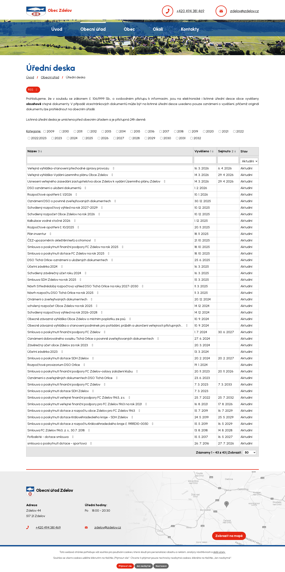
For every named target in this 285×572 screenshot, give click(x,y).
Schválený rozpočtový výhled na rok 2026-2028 (65, 312)
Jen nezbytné (144, 565)
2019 (195, 132)
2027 (120, 139)
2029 (151, 139)
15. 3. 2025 (202, 279)
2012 (93, 132)
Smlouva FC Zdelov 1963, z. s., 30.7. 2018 (59, 430)
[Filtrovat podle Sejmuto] (228, 160)
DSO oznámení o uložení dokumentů (57, 187)
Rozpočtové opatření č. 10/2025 (54, 227)
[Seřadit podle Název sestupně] (41, 152)
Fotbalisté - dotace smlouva (51, 436)
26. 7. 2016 (202, 443)
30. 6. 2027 (226, 331)
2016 (151, 132)
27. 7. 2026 (226, 443)
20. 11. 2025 (202, 227)
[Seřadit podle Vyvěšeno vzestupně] (213, 151)
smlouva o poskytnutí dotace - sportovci (60, 443)
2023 (58, 139)
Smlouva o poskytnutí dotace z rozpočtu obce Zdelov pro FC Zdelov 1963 (84, 410)
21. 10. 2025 (202, 240)
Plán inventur (40, 233)
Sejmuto (226, 152)
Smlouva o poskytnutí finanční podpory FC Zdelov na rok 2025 (76, 246)
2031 (182, 139)
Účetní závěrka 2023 (45, 351)
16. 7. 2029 (225, 410)
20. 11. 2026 (226, 371)
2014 (122, 132)
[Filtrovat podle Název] (110, 160)
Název (33, 152)
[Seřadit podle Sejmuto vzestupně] (236, 151)
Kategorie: (33, 132)
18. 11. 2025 (202, 233)
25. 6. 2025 (202, 259)
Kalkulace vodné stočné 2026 (52, 220)
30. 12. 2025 (203, 200)
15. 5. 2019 (201, 423)
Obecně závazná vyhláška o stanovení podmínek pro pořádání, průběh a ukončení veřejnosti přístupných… (108, 325)
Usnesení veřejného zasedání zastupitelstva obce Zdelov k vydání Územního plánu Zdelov (97, 181)
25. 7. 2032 (226, 397)
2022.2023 (39, 139)
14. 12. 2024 (202, 305)
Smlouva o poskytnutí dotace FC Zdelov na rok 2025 (69, 253)
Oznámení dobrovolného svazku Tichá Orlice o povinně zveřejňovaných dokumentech (93, 338)
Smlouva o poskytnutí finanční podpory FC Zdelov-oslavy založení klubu (83, 371)
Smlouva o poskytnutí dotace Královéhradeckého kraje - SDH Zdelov (81, 417)
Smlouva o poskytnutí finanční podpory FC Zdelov (67, 331)
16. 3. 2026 (202, 168)
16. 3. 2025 (202, 266)
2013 (108, 132)
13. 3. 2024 (202, 351)
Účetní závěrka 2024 (45, 266)
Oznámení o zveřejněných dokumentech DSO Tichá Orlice (73, 377)
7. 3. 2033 (225, 384)
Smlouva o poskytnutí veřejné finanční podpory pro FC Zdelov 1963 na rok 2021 (87, 404)
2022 (240, 132)
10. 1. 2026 (201, 194)
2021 (225, 132)
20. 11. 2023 (202, 371)
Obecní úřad (50, 77)
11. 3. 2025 (201, 286)
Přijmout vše (122, 565)
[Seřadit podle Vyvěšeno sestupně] (213, 152)
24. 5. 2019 (202, 417)
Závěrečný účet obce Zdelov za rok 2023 (61, 345)
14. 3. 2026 (202, 174)
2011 (79, 132)
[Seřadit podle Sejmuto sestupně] (236, 152)
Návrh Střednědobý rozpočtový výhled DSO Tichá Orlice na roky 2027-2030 (86, 286)
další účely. (219, 551)
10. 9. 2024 (202, 318)
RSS (34, 90)
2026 (105, 139)
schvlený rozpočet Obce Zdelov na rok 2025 (63, 305)
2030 (167, 139)
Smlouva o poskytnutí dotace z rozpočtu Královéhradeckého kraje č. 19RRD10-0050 (91, 423)
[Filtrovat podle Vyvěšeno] (205, 160)
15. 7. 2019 (201, 410)
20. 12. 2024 (203, 299)
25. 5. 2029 (226, 417)
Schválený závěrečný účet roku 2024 (57, 273)
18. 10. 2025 (202, 246)
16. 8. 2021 (201, 404)
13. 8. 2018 (201, 430)
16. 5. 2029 (225, 423)
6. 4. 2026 (225, 168)
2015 (137, 132)
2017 (166, 132)
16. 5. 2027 (225, 436)
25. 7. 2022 (202, 397)
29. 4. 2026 (226, 174)
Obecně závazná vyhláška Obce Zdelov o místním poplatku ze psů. (79, 318)
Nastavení (164, 565)
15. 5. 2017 (201, 436)
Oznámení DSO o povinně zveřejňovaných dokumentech (72, 200)
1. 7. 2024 (201, 331)
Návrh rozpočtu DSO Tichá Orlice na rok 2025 (63, 292)
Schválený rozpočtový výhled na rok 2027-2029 (65, 207)
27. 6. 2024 (202, 338)
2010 (65, 132)
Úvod (30, 77)
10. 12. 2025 (202, 207)
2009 (50, 132)
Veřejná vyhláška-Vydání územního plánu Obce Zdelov (71, 174)
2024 (73, 139)
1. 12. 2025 (201, 220)
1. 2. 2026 (201, 187)
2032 (197, 139)
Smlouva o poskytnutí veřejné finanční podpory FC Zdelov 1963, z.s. (79, 397)
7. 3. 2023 (201, 384)
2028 (136, 139)
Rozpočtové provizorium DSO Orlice (57, 364)
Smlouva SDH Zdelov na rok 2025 (55, 279)
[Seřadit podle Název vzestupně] (41, 151)
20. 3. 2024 (202, 345)
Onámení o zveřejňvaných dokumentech (60, 299)
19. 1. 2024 (201, 364)
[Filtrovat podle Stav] (249, 160)
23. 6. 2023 (202, 377)
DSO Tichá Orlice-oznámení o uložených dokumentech (70, 259)
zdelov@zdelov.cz (107, 527)
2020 (210, 132)
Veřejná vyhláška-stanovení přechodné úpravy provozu (71, 168)
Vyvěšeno (203, 152)
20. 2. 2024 (202, 358)
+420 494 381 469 (48, 527)
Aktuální (247, 168)
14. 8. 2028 (225, 430)
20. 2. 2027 (226, 358)
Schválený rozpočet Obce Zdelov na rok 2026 (64, 214)
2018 (180, 132)
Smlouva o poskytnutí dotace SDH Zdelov (61, 358)
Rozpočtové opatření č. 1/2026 (53, 194)
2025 (89, 139)
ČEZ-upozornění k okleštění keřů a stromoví (62, 240)
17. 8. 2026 (225, 404)
